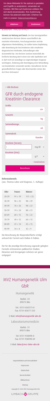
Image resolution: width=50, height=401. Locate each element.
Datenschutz (25, 370)
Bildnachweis (25, 380)
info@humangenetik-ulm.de (28, 316)
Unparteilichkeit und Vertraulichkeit (25, 361)
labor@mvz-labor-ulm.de (28, 344)
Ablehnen (14, 24)
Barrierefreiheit (25, 375)
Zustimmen (35, 24)
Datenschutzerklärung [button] (27, 18)
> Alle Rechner (12, 87)
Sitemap (25, 385)
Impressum (25, 365)
